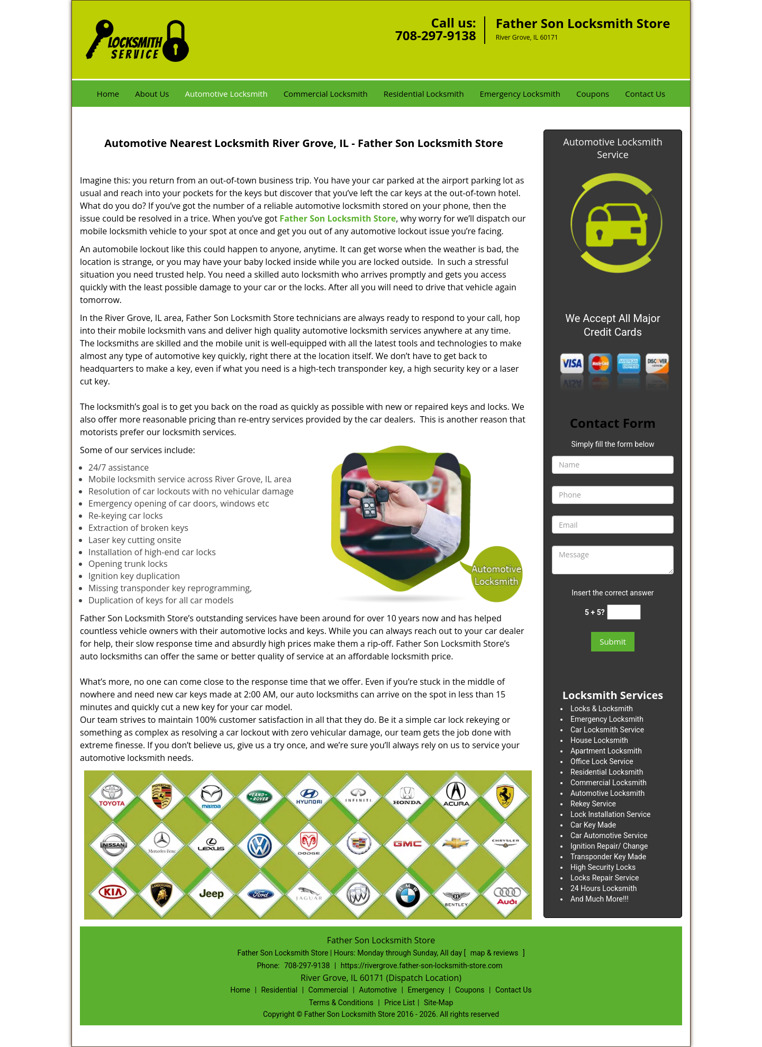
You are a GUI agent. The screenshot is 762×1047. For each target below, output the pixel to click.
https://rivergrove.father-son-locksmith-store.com (422, 965)
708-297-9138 (435, 35)
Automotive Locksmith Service (612, 148)
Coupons (592, 93)
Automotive (378, 990)
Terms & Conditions (341, 1002)
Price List (399, 1002)
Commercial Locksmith (326, 93)
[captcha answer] (624, 612)
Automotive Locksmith (226, 93)
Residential (279, 990)
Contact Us (645, 93)
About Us (152, 93)
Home (108, 93)
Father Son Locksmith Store (337, 218)
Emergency (425, 990)
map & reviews (495, 953)
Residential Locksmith (424, 93)
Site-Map (438, 1002)
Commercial (328, 990)
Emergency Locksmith (520, 93)
